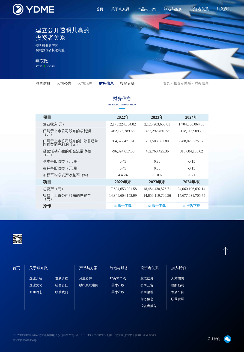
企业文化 (35, 285)
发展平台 (177, 292)
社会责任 (61, 285)
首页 (99, 9)
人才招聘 (177, 278)
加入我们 (224, 9)
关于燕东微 (120, 9)
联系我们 (61, 292)
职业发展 (177, 299)
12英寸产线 (118, 278)
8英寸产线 (117, 285)
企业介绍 (35, 278)
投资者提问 (129, 83)
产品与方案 (146, 9)
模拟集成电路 (88, 285)
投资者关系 (199, 9)
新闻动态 (35, 292)
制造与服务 (173, 9)
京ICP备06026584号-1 (26, 340)
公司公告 (64, 83)
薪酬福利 (177, 285)
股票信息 (43, 83)
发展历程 (61, 278)
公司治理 (85, 83)
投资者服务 (148, 306)
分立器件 (85, 278)
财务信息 (106, 83)
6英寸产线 (117, 292)
